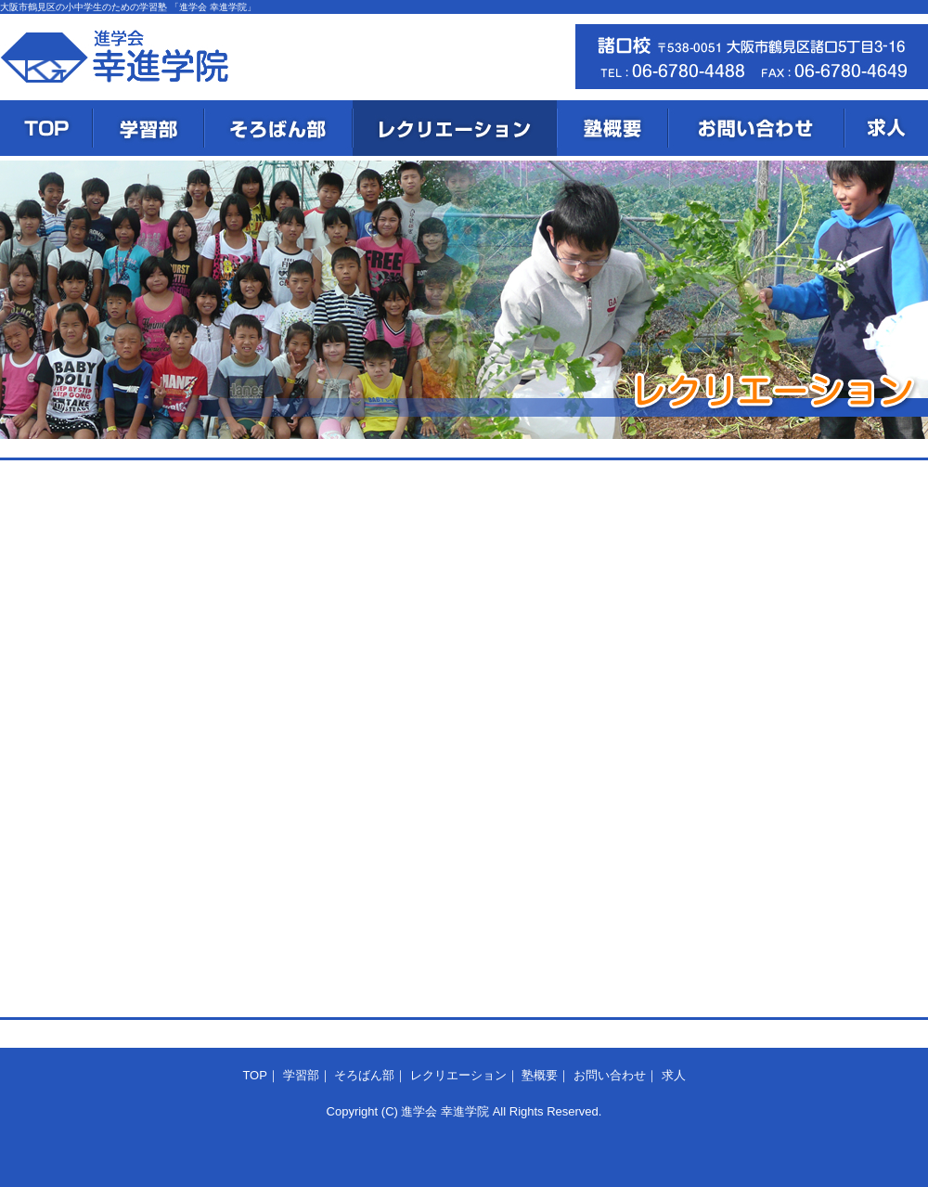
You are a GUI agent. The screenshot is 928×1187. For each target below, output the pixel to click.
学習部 (148, 128)
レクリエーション (455, 128)
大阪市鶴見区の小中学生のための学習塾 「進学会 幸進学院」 (128, 7)
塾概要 (612, 128)
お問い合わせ (756, 128)
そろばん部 (278, 128)
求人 (886, 128)
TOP (46, 128)
